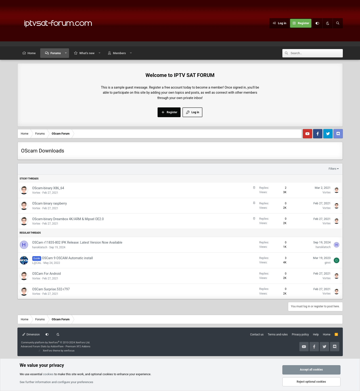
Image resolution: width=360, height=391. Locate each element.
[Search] (338, 23)
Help (316, 334)
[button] (65, 53)
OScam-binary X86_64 (48, 188)
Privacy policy (300, 334)
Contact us (257, 334)
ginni (328, 262)
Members (119, 53)
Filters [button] (332, 168)
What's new (86, 53)
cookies (48, 374)
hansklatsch (39, 247)
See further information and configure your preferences (56, 382)
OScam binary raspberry (49, 203)
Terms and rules (278, 334)
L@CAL (36, 263)
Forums (55, 53)
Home (32, 53)
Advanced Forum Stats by (55, 346)
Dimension (31, 334)
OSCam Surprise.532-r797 (51, 289)
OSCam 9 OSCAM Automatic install (67, 258)
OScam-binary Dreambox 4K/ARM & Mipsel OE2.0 (68, 219)
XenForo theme (51, 350)
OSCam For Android (46, 273)
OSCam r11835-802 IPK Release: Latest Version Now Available (77, 242)
